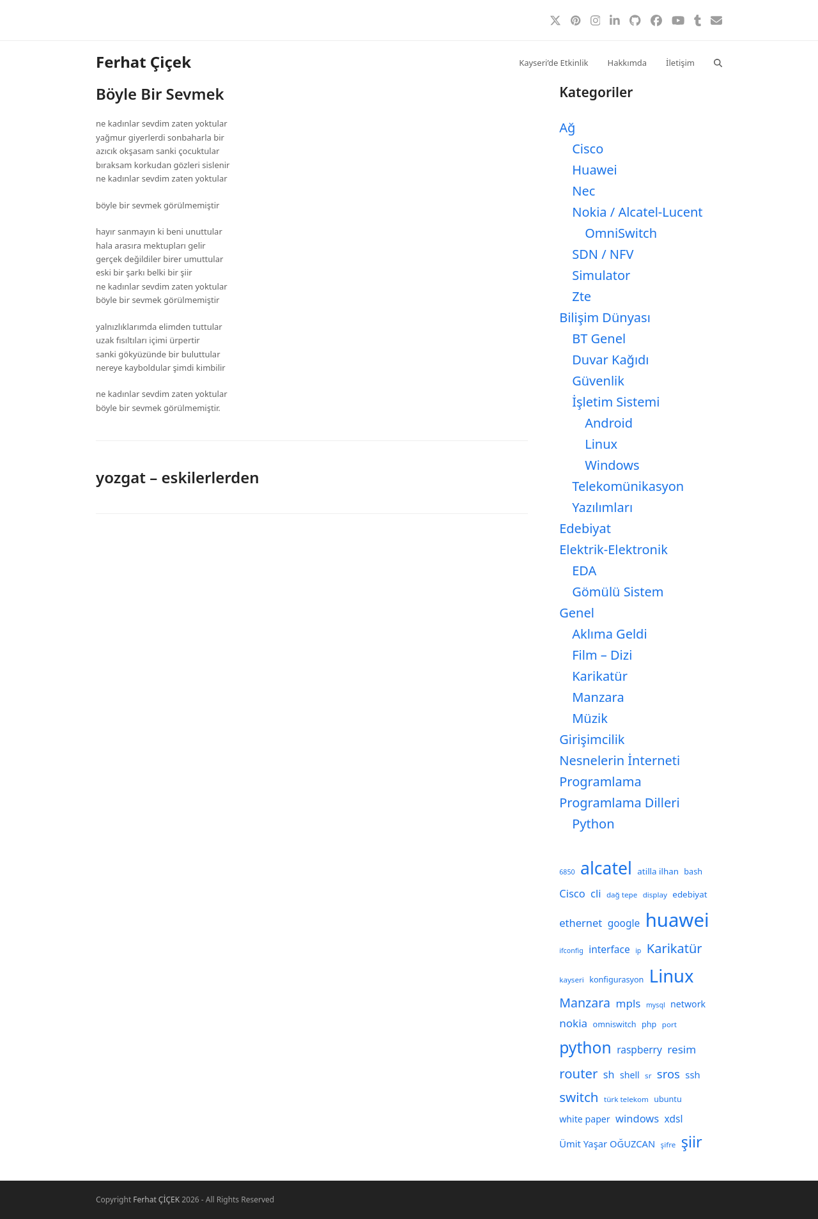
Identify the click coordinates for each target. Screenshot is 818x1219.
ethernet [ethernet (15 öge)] (580, 922)
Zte (581, 296)
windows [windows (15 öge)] (637, 1118)
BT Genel (599, 338)
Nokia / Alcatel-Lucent (637, 212)
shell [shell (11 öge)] (630, 1075)
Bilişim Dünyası (605, 317)
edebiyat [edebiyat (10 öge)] (689, 894)
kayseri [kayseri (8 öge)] (571, 979)
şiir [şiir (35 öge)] (691, 1141)
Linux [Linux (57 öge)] (671, 976)
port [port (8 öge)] (669, 1024)
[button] (718, 62)
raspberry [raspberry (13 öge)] (639, 1050)
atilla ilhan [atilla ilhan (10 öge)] (658, 871)
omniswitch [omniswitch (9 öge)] (615, 1024)
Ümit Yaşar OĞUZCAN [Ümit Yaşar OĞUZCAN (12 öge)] (607, 1143)
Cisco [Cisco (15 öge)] (572, 893)
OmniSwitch (621, 233)
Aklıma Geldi (609, 633)
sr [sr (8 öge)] (648, 1075)
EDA (584, 570)
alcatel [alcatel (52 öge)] (606, 868)
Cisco (587, 148)
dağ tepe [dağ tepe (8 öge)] (621, 894)
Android (609, 422)
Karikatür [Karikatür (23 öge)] (674, 948)
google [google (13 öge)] (624, 923)
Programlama (600, 781)
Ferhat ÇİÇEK (156, 1199)
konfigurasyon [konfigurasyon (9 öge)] (616, 979)
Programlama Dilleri (619, 802)
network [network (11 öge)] (688, 1004)
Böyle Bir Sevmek (160, 93)
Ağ (567, 127)
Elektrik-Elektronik (613, 549)
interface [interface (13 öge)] (609, 949)
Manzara (598, 697)
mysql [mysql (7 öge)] (655, 1004)
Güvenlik (598, 380)
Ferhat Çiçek (143, 61)
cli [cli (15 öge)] (595, 893)
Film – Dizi (602, 655)
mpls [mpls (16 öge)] (627, 1003)
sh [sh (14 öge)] (609, 1075)
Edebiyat (585, 528)
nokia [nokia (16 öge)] (573, 1023)
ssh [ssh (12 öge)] (692, 1074)
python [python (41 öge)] (585, 1047)
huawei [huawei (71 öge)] (677, 920)
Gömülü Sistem (617, 591)
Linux (601, 444)
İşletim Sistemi (616, 401)
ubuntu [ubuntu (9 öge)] (667, 1099)
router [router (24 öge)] (578, 1073)
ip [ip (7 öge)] (638, 950)
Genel (576, 612)
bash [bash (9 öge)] (693, 871)
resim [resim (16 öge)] (681, 1049)
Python (593, 823)
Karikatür (600, 676)
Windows (612, 465)
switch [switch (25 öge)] (578, 1097)
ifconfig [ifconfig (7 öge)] (571, 950)
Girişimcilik (591, 739)
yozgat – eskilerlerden (177, 477)
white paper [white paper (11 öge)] (584, 1119)
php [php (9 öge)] (649, 1024)
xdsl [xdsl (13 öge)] (674, 1119)
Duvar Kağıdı (610, 359)
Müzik (590, 718)
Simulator (601, 275)
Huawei (594, 169)
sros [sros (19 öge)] (668, 1074)
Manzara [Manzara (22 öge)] (584, 1002)
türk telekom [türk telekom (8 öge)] (626, 1099)
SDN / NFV (602, 254)
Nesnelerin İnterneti (619, 760)
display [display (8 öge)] (655, 894)
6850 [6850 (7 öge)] (567, 871)
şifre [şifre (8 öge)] (668, 1144)
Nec (583, 190)
